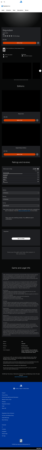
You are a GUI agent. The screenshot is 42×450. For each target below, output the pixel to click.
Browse (26, 10)
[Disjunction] (16, 71)
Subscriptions (20, 10)
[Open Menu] (1, 2)
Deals (14, 10)
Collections (8, 10)
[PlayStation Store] (6, 6)
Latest (3, 10)
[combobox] (21, 193)
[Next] (40, 71)
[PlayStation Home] (21, 2)
